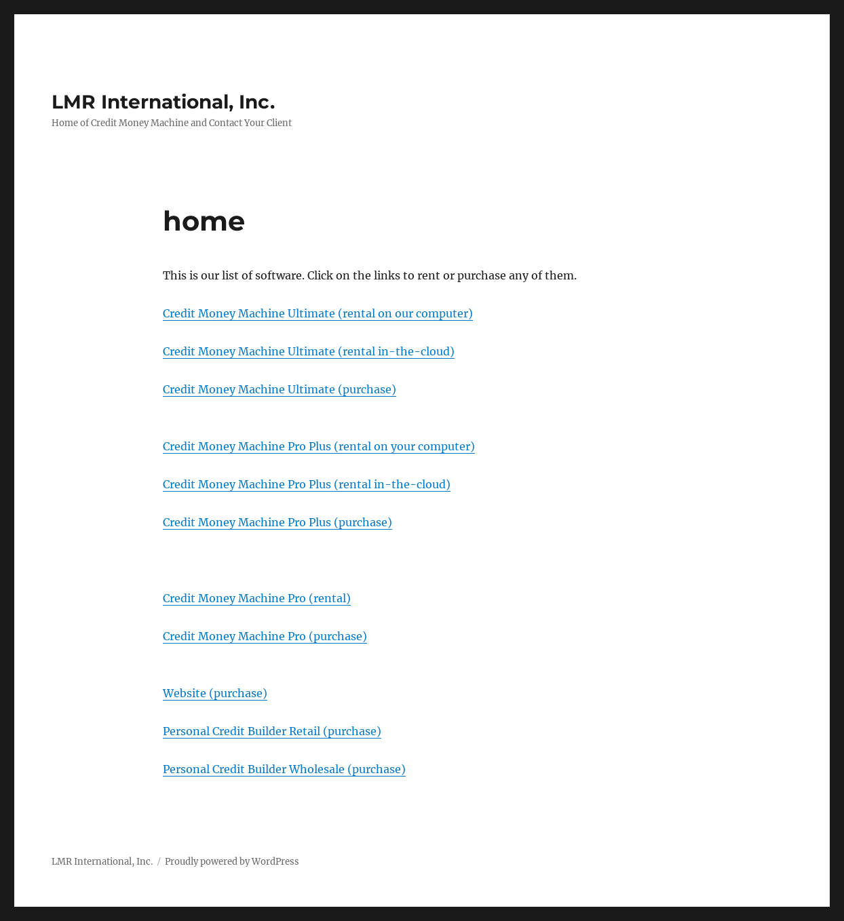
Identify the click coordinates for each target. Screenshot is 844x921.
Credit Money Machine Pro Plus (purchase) (277, 522)
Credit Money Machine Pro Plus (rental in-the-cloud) (306, 484)
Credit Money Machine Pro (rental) (257, 598)
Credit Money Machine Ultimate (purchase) (279, 389)
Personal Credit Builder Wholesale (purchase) (284, 769)
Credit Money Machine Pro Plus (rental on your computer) (319, 446)
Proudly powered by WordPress (232, 861)
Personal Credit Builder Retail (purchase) (272, 731)
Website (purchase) (215, 693)
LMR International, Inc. (163, 101)
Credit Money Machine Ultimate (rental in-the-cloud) (309, 351)
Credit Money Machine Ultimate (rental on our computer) (318, 313)
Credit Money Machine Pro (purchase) (265, 636)
